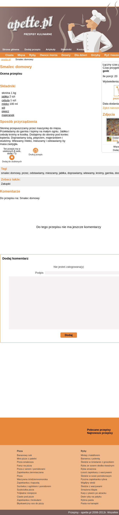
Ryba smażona (88, 469)
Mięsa (21, 55)
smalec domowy (10, 173)
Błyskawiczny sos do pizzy (30, 503)
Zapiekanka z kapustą (28, 482)
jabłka (5, 96)
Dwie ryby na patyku (91, 496)
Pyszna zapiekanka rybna (94, 479)
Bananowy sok (24, 455)
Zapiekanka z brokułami (29, 500)
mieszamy (51, 173)
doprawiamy (74, 173)
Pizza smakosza (25, 462)
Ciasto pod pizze (25, 496)
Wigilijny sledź (88, 482)
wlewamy (88, 173)
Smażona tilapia (89, 489)
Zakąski (5, 183)
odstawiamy (37, 173)
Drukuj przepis (35, 153)
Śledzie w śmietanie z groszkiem (97, 462)
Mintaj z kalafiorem (90, 455)
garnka (109, 173)
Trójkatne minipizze (27, 493)
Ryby (32, 55)
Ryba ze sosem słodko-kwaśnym (97, 465)
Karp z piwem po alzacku (93, 493)
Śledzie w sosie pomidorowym (96, 476)
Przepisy (73, 512)
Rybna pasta (87, 500)
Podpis (39, 272)
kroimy (100, 173)
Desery (66, 55)
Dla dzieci (81, 55)
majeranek (8, 115)
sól (3, 107)
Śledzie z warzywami (91, 486)
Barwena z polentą (90, 458)
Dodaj (68, 335)
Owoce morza (48, 55)
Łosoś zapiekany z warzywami (96, 472)
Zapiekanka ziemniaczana (30, 472)
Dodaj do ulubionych (12, 160)
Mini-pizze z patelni (26, 458)
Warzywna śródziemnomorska (32, 479)
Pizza (20, 451)
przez (25, 173)
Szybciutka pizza (25, 489)
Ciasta (9, 55)
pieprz (5, 111)
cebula (6, 100)
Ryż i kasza (111, 55)
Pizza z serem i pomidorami (31, 469)
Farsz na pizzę (24, 465)
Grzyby (95, 55)
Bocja (115, 140)
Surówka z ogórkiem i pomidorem (34, 486)
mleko (5, 103)
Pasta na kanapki (89, 503)
